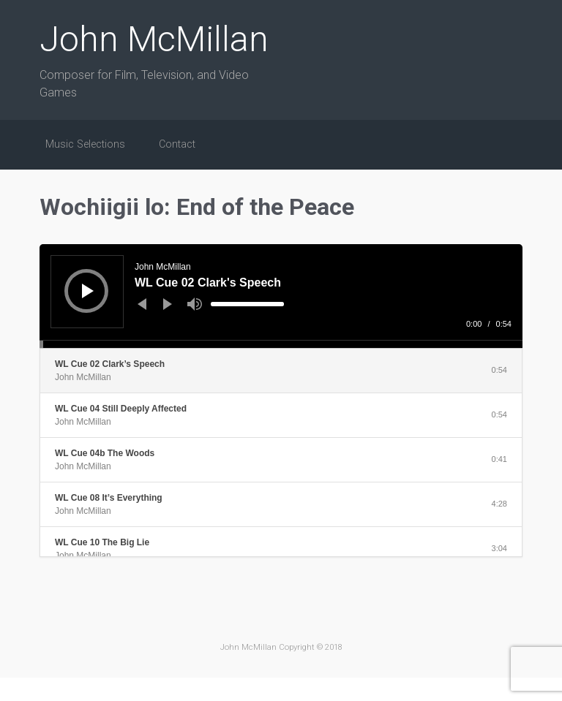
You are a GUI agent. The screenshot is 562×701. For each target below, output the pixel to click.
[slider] (247, 304)
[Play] (88, 291)
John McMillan (154, 39)
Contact (177, 144)
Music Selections (85, 144)
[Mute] (194, 304)
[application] (281, 296)
